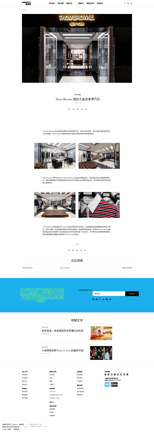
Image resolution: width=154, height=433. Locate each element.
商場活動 (25, 392)
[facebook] (93, 299)
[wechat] (107, 299)
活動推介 (81, 3)
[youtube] (112, 374)
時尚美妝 (52, 3)
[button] (125, 3)
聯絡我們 (79, 395)
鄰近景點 (79, 378)
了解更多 (56, 429)
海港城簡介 (80, 388)
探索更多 (100, 3)
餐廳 (51, 381)
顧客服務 (52, 409)
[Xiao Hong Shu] (127, 374)
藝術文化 (25, 384)
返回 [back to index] (24, 10)
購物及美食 (90, 3)
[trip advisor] (110, 299)
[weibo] (103, 299)
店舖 (51, 378)
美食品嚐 (60, 3)
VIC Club (52, 392)
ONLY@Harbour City (56, 395)
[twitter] (97, 299)
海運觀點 (52, 415)
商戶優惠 (25, 398)
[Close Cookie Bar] (150, 429)
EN (128, 3)
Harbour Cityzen (55, 398)
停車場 (52, 412)
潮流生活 (69, 3)
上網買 (52, 384)
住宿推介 (79, 381)
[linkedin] (124, 374)
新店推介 (52, 375)
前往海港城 (80, 392)
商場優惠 (25, 395)
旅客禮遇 (79, 375)
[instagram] (100, 299)
